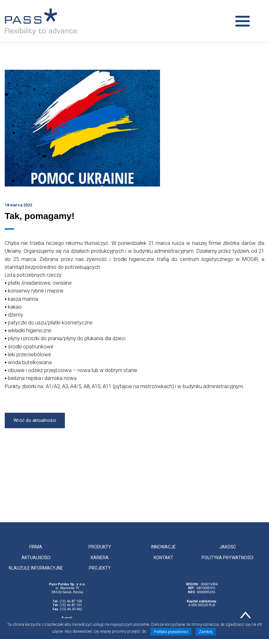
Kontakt (163, 557)
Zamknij (205, 632)
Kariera (100, 557)
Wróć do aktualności (35, 420)
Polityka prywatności (227, 557)
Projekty (100, 568)
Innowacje (163, 546)
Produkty (100, 546)
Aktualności (35, 557)
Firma (35, 546)
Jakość (227, 546)
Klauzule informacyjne (36, 568)
